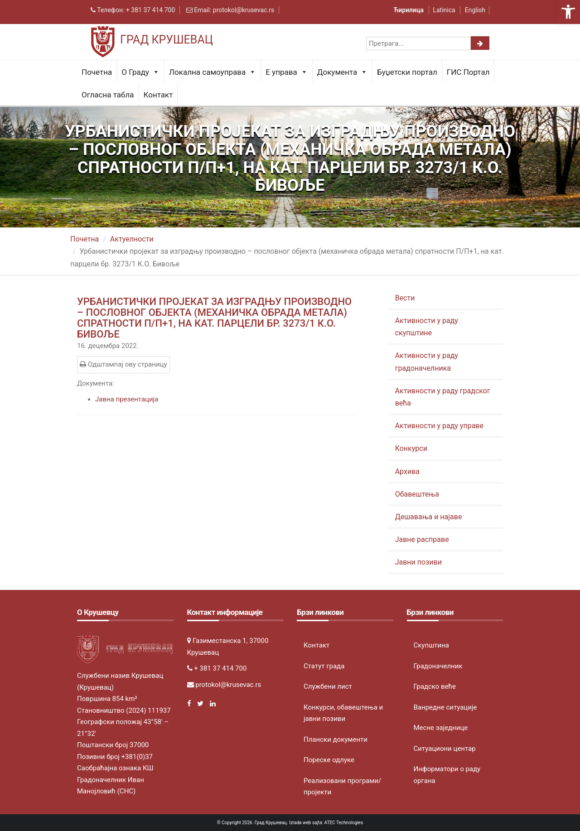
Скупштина (431, 645)
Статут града (324, 666)
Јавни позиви (418, 562)
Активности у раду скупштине (426, 326)
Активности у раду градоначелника (426, 361)
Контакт (158, 94)
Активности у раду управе (439, 425)
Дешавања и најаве (428, 516)
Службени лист (328, 686)
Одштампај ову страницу (123, 364)
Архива (407, 471)
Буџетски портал (407, 72)
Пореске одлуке (329, 760)
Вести (405, 298)
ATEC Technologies (343, 822)
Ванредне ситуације (445, 707)
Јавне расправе (422, 539)
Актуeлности (132, 239)
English (475, 10)
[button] (568, 12)
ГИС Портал (468, 72)
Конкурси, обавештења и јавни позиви (343, 713)
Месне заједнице (441, 728)
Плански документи (335, 739)
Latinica (444, 10)
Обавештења (417, 494)
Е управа (287, 72)
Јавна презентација (126, 399)
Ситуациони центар (445, 748)
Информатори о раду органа (447, 775)
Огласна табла (108, 94)
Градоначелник (438, 666)
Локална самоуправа (212, 72)
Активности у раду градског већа (442, 397)
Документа (342, 72)
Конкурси (411, 448)
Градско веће (435, 686)
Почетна (97, 72)
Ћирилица (409, 10)
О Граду (140, 72)
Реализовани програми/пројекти (342, 787)
